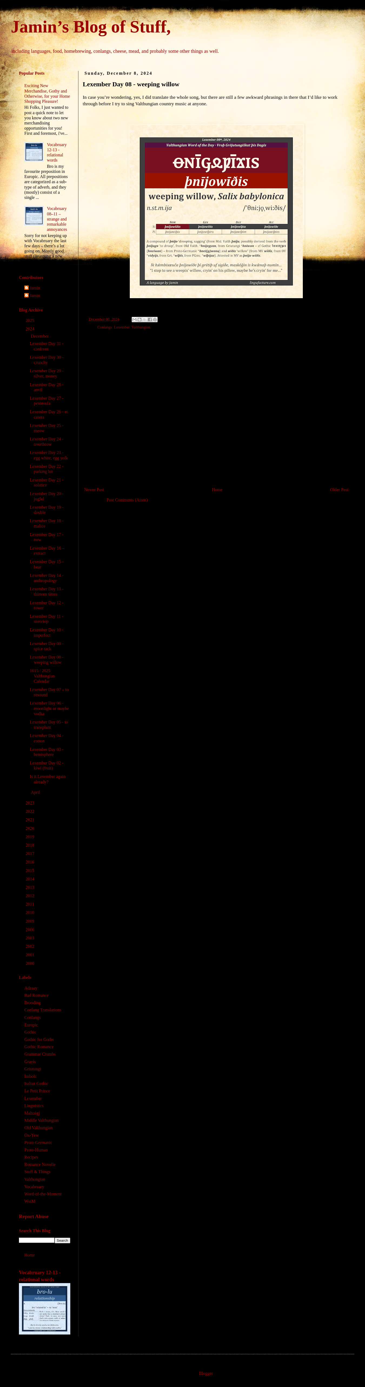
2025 (30, 320)
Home (217, 489)
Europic (31, 1025)
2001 (30, 954)
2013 (30, 887)
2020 (30, 828)
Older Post (339, 489)
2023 (30, 803)
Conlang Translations (42, 1010)
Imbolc (30, 1076)
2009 (30, 921)
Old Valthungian (38, 1127)
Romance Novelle (39, 1164)
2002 (30, 946)
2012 (30, 895)
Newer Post (94, 489)
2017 (30, 853)
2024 (30, 329)
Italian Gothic (36, 1083)
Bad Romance (36, 995)
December (40, 336)
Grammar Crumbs (40, 1054)
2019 (30, 836)
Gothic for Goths (39, 1039)
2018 (30, 845)
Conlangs (104, 327)
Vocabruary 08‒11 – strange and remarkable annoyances (57, 219)
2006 (30, 929)
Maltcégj (32, 1113)
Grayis (30, 1061)
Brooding (32, 1002)
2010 (30, 912)
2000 (30, 963)
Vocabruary (34, 1186)
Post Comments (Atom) (127, 500)
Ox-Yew (31, 1135)
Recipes (31, 1157)
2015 (30, 870)
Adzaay (31, 988)
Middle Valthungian (41, 1120)
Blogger (206, 1373)
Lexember (122, 327)
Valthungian (140, 327)
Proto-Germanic (38, 1142)
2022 (30, 811)
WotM (29, 1201)
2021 (30, 819)
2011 (30, 904)
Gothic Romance (39, 1046)
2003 (30, 938)
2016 (30, 862)
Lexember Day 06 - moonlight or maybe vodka (49, 708)
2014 (30, 879)
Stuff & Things (37, 1171)
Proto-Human (36, 1150)
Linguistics (34, 1105)
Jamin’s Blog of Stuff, (91, 26)
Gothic (30, 1032)
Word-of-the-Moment (43, 1194)
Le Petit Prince (37, 1091)
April (36, 792)
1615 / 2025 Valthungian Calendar (42, 675)
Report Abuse (34, 1216)
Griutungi (32, 1069)
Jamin (35, 288)
